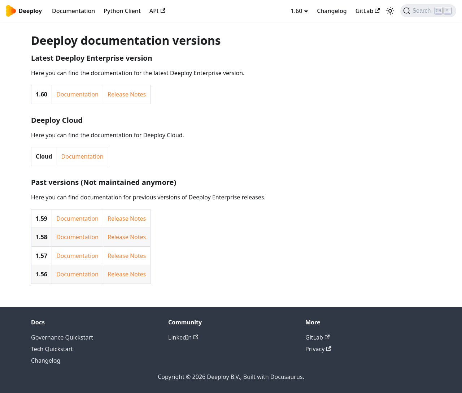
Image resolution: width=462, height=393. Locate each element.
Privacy (318, 349)
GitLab (368, 11)
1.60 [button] (296, 11)
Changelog (332, 11)
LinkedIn (183, 337)
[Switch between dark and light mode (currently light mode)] (390, 11)
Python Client (122, 11)
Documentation (73, 11)
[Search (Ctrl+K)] (428, 10)
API (157, 11)
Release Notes (127, 94)
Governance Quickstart (62, 337)
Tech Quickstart (52, 349)
